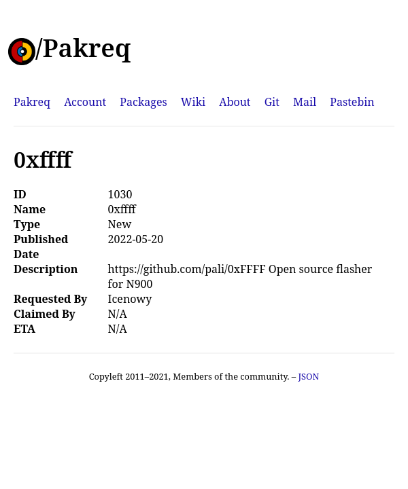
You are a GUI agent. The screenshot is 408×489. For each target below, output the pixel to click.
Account (85, 101)
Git (272, 101)
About (234, 101)
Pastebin (352, 101)
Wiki (193, 101)
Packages (143, 101)
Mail (304, 101)
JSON (308, 376)
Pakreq (32, 101)
